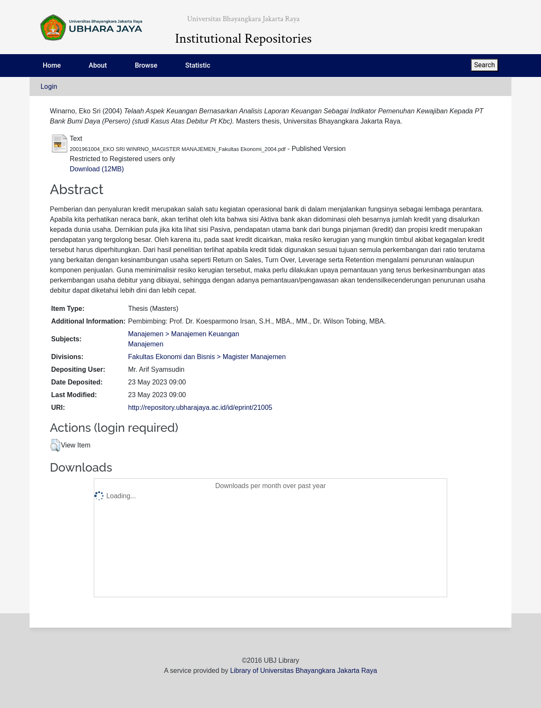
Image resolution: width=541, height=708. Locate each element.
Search (484, 65)
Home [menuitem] (52, 65)
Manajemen (146, 344)
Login (49, 86)
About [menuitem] (98, 65)
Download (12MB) (97, 169)
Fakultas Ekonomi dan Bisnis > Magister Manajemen (207, 356)
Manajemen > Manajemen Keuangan (183, 334)
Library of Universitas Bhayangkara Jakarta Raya (303, 670)
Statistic (197, 65)
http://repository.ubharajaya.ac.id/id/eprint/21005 (200, 407)
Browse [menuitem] (146, 65)
